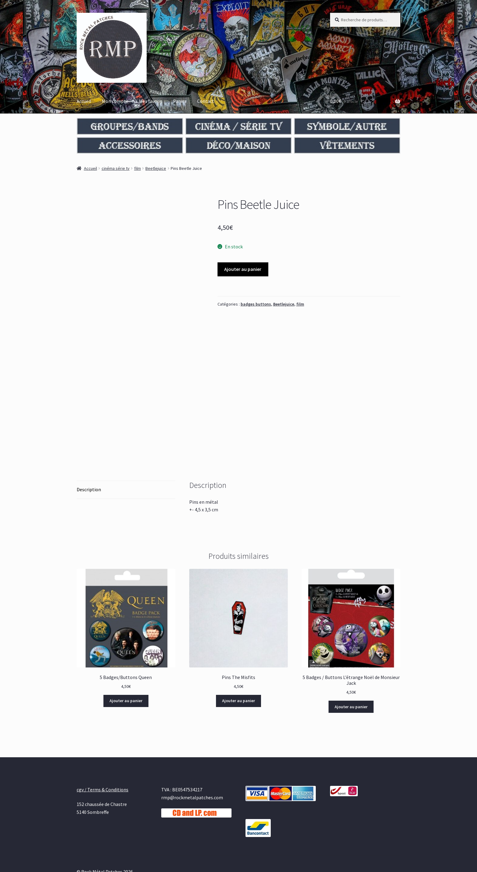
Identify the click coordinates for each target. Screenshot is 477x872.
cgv (80, 837)
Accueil (84, 101)
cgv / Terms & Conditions (102, 747)
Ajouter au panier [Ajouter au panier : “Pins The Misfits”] (238, 658)
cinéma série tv (116, 168)
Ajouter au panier (242, 269)
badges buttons (256, 304)
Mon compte (115, 101)
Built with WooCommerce (115, 837)
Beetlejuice (155, 168)
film (137, 168)
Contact (205, 101)
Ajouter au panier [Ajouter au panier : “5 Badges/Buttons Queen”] (126, 658)
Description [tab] (89, 447)
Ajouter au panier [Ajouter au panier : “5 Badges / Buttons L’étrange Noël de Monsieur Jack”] (351, 664)
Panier (179, 101)
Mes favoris (150, 101)
